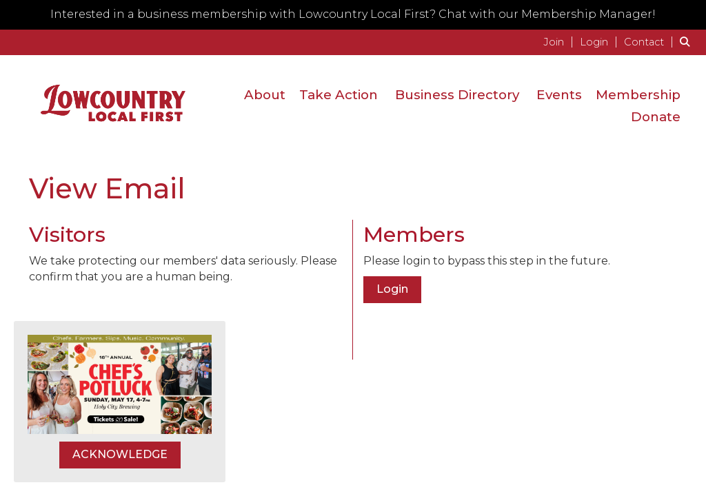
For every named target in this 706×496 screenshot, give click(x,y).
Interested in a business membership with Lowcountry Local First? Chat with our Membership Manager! (353, 14)
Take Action (338, 95)
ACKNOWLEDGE (120, 454)
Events (559, 95)
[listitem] (560, 41)
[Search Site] (688, 41)
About (264, 95)
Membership (638, 95)
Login (392, 289)
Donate (655, 117)
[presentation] (134, 319)
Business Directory (457, 95)
